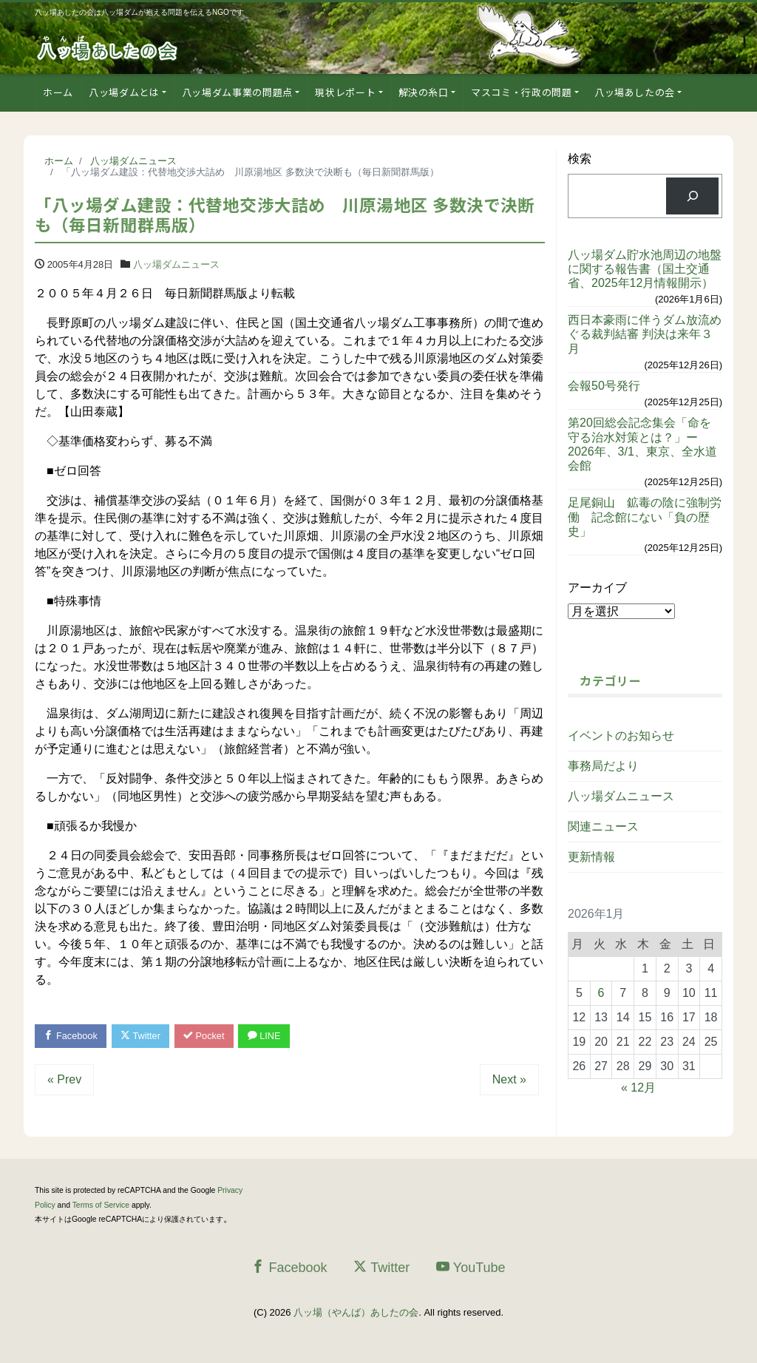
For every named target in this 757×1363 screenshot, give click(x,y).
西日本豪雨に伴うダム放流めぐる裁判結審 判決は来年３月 (645, 334)
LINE (270, 1036)
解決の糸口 (423, 92)
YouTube (471, 1268)
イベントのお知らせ (621, 735)
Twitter (143, 1036)
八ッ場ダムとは (124, 92)
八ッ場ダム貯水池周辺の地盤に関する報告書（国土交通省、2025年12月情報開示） (645, 268)
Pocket (208, 1036)
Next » (509, 1080)
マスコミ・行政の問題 (521, 92)
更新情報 (591, 856)
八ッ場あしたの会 (634, 92)
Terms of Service (100, 1206)
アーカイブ (597, 587)
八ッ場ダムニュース (176, 264)
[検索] (692, 195)
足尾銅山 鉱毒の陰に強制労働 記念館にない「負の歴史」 (645, 516)
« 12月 (638, 1087)
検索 (579, 158)
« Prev (64, 1080)
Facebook (71, 1036)
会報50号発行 (604, 385)
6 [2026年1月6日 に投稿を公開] (601, 993)
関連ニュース (603, 826)
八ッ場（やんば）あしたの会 (355, 1313)
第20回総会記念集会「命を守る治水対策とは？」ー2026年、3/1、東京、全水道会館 (642, 444)
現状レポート (345, 92)
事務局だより (603, 766)
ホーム (58, 92)
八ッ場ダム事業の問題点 (237, 92)
